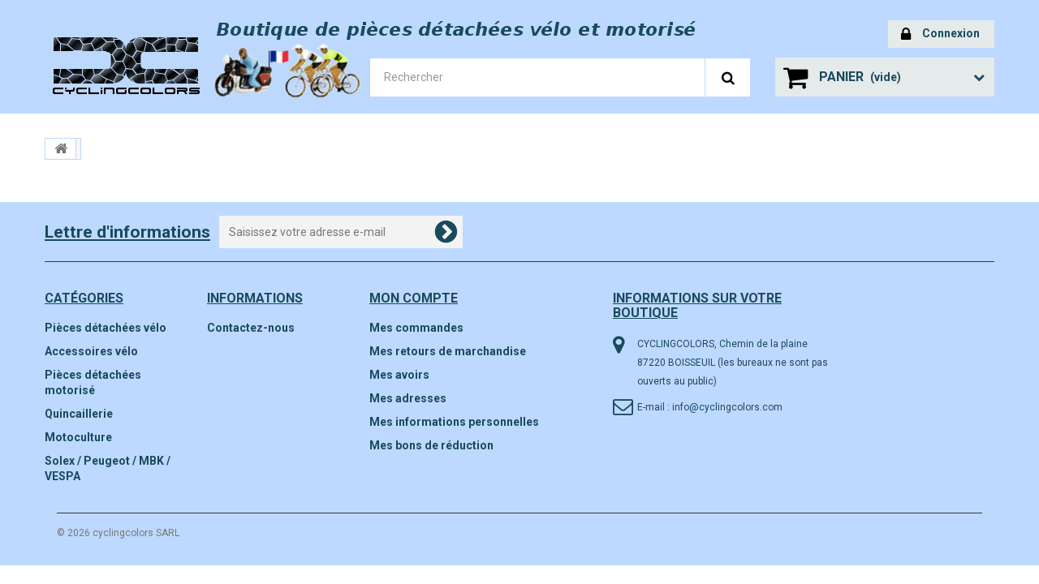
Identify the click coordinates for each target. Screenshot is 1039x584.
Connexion (940, 34)
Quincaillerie (79, 413)
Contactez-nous (251, 327)
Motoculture (78, 437)
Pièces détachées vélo (105, 327)
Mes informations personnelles (454, 421)
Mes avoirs (399, 374)
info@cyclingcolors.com (727, 407)
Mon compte (413, 298)
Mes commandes (416, 327)
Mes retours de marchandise (447, 351)
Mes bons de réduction (431, 445)
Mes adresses (407, 398)
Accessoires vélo (91, 351)
